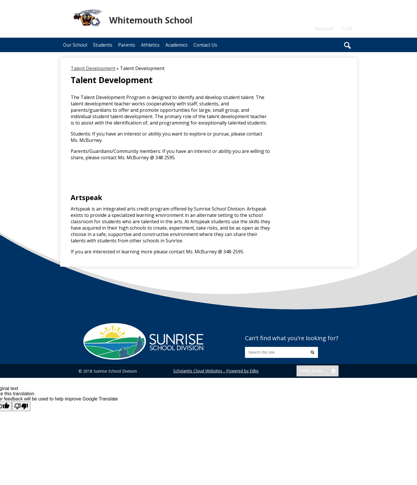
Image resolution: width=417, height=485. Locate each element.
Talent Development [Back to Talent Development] (93, 68)
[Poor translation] (21, 406)
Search (347, 45)
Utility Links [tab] (311, 370)
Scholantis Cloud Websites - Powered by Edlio (216, 371)
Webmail (324, 28)
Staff (347, 28)
